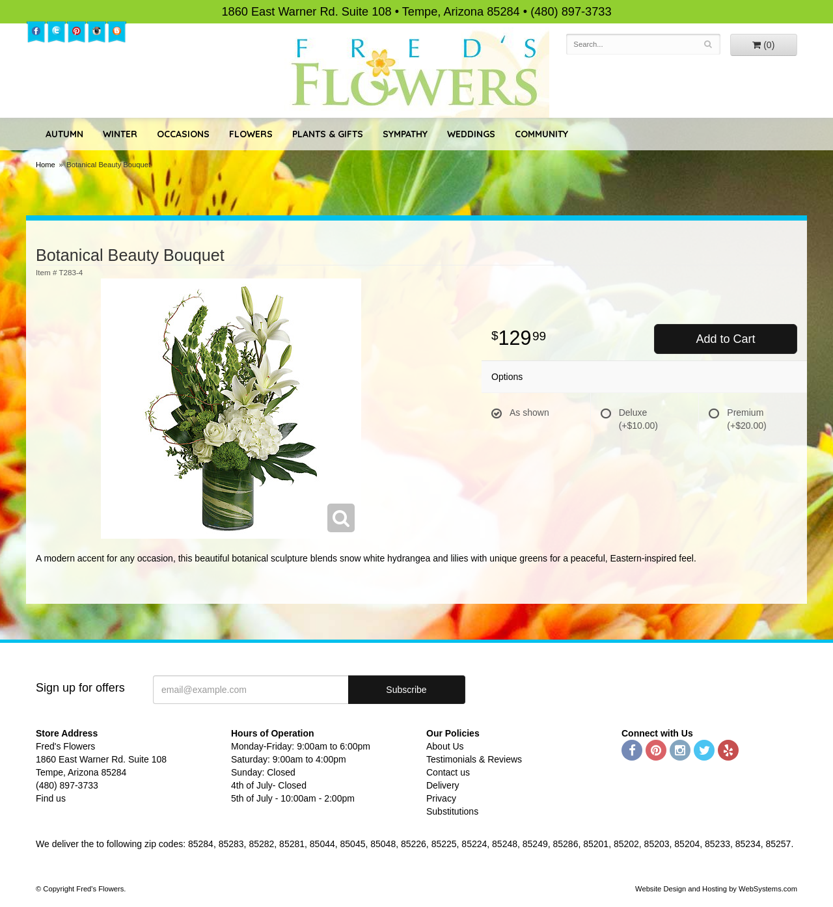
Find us (51, 798)
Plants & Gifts (327, 134)
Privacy (441, 798)
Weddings (471, 134)
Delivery (442, 785)
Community (541, 134)
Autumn (64, 134)
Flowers (251, 134)
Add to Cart (725, 338)
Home (45, 165)
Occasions (183, 134)
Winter (120, 134)
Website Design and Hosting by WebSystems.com (716, 889)
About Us (445, 746)
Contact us (448, 772)
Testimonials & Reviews (474, 759)
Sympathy (405, 134)
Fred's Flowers (416, 72)
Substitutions (452, 811)
